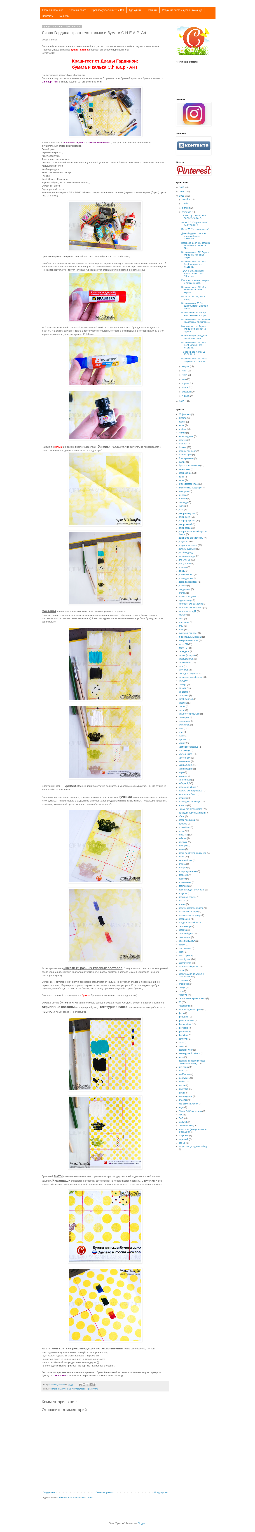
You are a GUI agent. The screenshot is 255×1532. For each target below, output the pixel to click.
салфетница (185, 926)
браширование (186, 458)
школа (182, 1093)
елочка (182, 593)
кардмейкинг (185, 662)
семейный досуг (187, 941)
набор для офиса (187, 787)
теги (181, 991)
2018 (182, 187)
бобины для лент (187, 451)
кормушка (184, 695)
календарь (184, 651)
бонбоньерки (185, 454)
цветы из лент (186, 1050)
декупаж (183, 541)
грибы (182, 506)
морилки (183, 776)
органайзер (184, 827)
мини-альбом (185, 765)
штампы (183, 1100)
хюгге (181, 1046)
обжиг (182, 816)
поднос (182, 879)
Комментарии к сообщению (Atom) (76, 1497)
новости (183, 805)
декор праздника (187, 520)
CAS (181, 1118)
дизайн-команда (187, 556)
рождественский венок (190, 922)
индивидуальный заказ (190, 637)
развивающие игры (188, 911)
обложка (183, 824)
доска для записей (188, 582)
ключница (183, 670)
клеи (181, 666)
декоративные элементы (191, 538)
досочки (183, 585)
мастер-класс (185, 754)
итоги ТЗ (183, 648)
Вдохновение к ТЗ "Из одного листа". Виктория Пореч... (194, 306)
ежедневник (185, 589)
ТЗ (180, 1002)
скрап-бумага (185, 955)
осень (181, 831)
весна (181, 480)
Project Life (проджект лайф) (193, 1146)
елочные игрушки (187, 596)
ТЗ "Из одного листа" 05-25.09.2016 (193, 353)
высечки (183, 498)
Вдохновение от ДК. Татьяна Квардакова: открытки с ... (195, 320)
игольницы (184, 622)
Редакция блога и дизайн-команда (182, 10)
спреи (182, 970)
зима (181, 618)
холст (181, 1042)
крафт (182, 710)
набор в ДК (184, 783)
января (185, 396)
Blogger (141, 1523)
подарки (183, 867)
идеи (181, 629)
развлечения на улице (190, 915)
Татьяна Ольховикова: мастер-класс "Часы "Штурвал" (192, 273)
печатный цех (185, 860)
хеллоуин (183, 1039)
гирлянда (183, 502)
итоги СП (183, 644)
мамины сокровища (188, 747)
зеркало (183, 615)
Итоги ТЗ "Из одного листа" (194, 229)
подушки (183, 893)
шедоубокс (184, 1078)
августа (186, 366)
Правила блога (77, 10)
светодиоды (185, 937)
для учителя (185, 563)
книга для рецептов (188, 673)
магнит (182, 743)
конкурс (182, 688)
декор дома (184, 517)
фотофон (183, 1035)
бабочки (183, 440)
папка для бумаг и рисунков (193, 853)
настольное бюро (187, 794)
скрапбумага (92, 1389)
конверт (183, 684)
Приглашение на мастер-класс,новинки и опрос (193, 313)
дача (181, 509)
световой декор (186, 933)
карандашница (186, 659)
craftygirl (183, 1122)
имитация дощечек (188, 633)
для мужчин (185, 560)
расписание (184, 919)
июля (185, 370)
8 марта (182, 418)
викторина (184, 491)
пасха (181, 856)
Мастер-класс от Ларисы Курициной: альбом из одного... (193, 329)
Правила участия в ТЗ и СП (108, 10)
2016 (182, 196)
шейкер (182, 1081)
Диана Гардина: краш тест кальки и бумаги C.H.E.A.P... (194, 236)
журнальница (185, 600)
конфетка (183, 692)
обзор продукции (187, 820)
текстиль (183, 995)
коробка (183, 703)
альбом (182, 429)
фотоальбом (185, 1024)
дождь (182, 571)
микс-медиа (184, 761)
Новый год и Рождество (190, 809)
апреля (186, 383)
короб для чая (186, 699)
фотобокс (183, 1028)
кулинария (184, 717)
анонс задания (186, 436)
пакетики (183, 842)
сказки (182, 944)
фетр (181, 1013)
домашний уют (186, 574)
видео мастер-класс (189, 484)
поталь (182, 904)
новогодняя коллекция (190, 801)
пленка (182, 864)
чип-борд (183, 1067)
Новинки (152, 10)
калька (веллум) (58, 1389)
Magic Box (184, 1135)
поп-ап (182, 900)
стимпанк (183, 980)
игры (181, 626)
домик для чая (186, 578)
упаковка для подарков (190, 1009)
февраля (186, 392)
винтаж (182, 495)
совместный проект (188, 966)
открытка (183, 834)
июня (185, 375)
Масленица (184, 750)
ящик (181, 1107)
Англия (182, 432)
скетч (181, 952)
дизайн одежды (186, 552)
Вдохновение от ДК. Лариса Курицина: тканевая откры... (195, 255)
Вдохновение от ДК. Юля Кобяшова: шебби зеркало (193, 290)
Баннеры (64, 16)
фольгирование (186, 1020)
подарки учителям (188, 871)
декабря (186, 199)
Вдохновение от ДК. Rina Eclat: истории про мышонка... (193, 264)
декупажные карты (188, 545)
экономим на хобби (188, 1104)
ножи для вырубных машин (192, 813)
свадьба (183, 930)
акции (181, 425)
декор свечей (185, 524)
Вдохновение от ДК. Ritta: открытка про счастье (194, 359)
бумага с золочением (189, 465)
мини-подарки (186, 769)
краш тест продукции (76, 1389)
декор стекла (185, 528)
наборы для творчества (190, 790)
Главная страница (53, 10)
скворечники (185, 948)
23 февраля (185, 414)
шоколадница (185, 1096)
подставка (184, 886)
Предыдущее (160, 1492)
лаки (181, 728)
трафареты (184, 1006)
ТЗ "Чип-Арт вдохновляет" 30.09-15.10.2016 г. (194, 216)
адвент (182, 422)
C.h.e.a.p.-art (180, 26)
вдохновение (185, 473)
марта (185, 387)
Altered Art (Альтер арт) (190, 1111)
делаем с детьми (187, 549)
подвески (183, 875)
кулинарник (184, 721)
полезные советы (187, 897)
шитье (182, 1085)
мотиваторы (185, 779)
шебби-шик (184, 1074)
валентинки (184, 469)
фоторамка (184, 1031)
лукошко (183, 739)
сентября (187, 212)
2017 (182, 191)
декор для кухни (187, 513)
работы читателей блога (191, 908)
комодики (183, 680)
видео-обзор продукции (190, 487)
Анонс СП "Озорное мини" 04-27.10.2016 (194, 223)
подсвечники (185, 882)
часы (181, 1057)
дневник (183, 567)
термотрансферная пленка (192, 998)
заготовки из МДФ (187, 611)
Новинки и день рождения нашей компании (194, 336)
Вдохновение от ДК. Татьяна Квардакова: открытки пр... (195, 245)
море (181, 772)
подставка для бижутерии (192, 889)
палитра (183, 845)
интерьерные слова (188, 640)
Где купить (135, 10)
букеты (182, 462)
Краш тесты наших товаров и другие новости (195, 281)
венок (181, 477)
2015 (182, 401)
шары (181, 1070)
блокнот (183, 447)
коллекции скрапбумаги (190, 677)
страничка (184, 984)
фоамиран (184, 1017)
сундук (182, 987)
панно (182, 849)
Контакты (48, 16)
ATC (181, 1114)
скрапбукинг (185, 959)
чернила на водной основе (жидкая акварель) (192, 1062)
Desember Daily (186, 1125)
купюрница (184, 724)
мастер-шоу (185, 758)
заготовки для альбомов (191, 604)
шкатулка (183, 1089)
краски (182, 706)
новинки (183, 798)
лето (181, 732)
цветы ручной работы (189, 1053)
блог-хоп (183, 443)
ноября (186, 203)
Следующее (49, 1492)
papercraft (183, 1139)
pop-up (182, 1143)
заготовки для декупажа (191, 607)
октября (186, 208)
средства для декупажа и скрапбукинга (191, 975)
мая (184, 379)
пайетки (183, 838)
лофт (181, 735)
